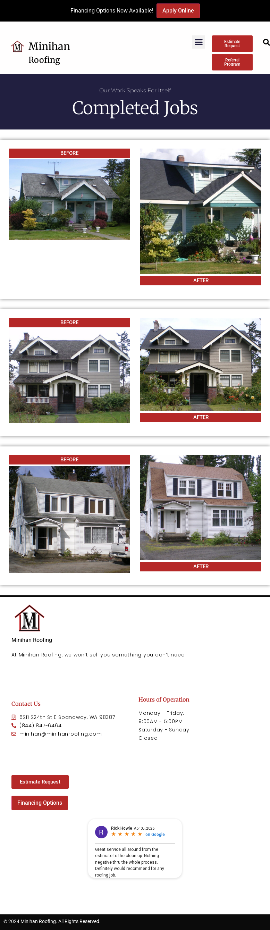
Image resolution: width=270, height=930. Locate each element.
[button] (198, 42)
